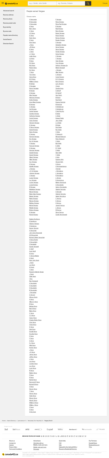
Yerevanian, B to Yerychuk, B (35, 420)
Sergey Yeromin (33, 228)
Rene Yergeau (60, 31)
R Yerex (31, 61)
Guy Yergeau (33, 162)
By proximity (7, 27)
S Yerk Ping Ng (60, 111)
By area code (7, 31)
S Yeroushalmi (33, 242)
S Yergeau (58, 42)
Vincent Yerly (59, 162)
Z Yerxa (31, 407)
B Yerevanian (33, 22)
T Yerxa (31, 391)
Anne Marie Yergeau (35, 102)
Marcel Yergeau (33, 192)
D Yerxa (31, 327)
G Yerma (58, 164)
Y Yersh (31, 269)
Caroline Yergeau (34, 113)
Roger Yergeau (60, 35)
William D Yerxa (33, 403)
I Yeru (30, 279)
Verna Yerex (32, 77)
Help (60, 445)
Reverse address (8, 15)
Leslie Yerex (32, 56)
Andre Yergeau (33, 100)
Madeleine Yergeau (34, 189)
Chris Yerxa (32, 322)
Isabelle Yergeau (34, 166)
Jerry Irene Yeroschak (35, 233)
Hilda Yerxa (32, 345)
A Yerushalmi (33, 283)
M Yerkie (58, 125)
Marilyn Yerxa (33, 373)
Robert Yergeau (60, 33)
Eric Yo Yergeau (33, 141)
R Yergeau (58, 26)
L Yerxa (31, 359)
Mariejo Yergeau (33, 196)
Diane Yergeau (33, 132)
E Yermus (58, 201)
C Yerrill (31, 249)
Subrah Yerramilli (34, 246)
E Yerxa (31, 336)
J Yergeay (58, 70)
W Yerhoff (58, 93)
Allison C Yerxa (33, 302)
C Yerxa (31, 313)
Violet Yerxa (32, 396)
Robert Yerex (33, 68)
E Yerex (31, 40)
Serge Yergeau (60, 47)
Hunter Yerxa (33, 347)
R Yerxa (31, 377)
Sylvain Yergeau (60, 51)
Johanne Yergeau (34, 173)
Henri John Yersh (34, 260)
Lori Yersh (32, 265)
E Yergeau (32, 134)
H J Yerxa (32, 343)
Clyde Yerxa (32, 324)
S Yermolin (59, 192)
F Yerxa (31, 338)
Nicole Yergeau (33, 214)
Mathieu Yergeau (34, 203)
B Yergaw (32, 90)
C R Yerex (32, 33)
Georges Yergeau (34, 150)
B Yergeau (32, 104)
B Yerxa (31, 304)
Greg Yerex (32, 42)
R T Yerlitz (58, 148)
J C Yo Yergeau (33, 171)
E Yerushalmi (33, 286)
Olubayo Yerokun (34, 223)
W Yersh (31, 267)
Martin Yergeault (60, 68)
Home (3, 420)
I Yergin (58, 86)
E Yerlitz (58, 146)
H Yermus (58, 203)
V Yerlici (58, 141)
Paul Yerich (59, 100)
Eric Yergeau (32, 139)
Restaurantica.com (94, 445)
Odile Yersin (32, 276)
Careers (11, 445)
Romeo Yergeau (60, 38)
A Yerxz (31, 409)
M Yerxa (31, 370)
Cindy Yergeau (33, 120)
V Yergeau (58, 56)
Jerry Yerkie (59, 120)
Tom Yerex (32, 74)
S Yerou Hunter (33, 240)
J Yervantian (32, 292)
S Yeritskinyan (59, 109)
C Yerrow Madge (34, 256)
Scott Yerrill (32, 251)
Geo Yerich (59, 95)
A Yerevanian (33, 19)
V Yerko (58, 132)
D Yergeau (32, 125)
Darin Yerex (32, 38)
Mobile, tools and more (39, 447)
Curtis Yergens (60, 77)
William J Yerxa (33, 405)
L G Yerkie (58, 123)
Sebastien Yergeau (61, 45)
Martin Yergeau (33, 198)
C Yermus (58, 198)
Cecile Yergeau (33, 118)
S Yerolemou (33, 226)
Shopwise (36, 449)
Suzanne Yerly (60, 159)
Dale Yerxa (32, 329)
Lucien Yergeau (33, 182)
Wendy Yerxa (33, 400)
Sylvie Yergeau (60, 54)
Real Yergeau (59, 28)
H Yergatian (32, 86)
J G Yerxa (32, 352)
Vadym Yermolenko (61, 187)
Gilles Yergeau (33, 159)
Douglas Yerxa (33, 334)
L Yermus (58, 208)
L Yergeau (32, 175)
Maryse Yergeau (34, 201)
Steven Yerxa (33, 389)
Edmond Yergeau (34, 136)
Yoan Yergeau (59, 61)
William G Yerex (33, 81)
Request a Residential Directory (68, 449)
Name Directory (11, 420)
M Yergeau (32, 187)
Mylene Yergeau (34, 210)
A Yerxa (31, 299)
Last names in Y (22, 420)
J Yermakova (59, 171)
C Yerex (31, 31)
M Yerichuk (59, 104)
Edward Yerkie (60, 118)
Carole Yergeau (33, 111)
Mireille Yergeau (33, 208)
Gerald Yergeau (33, 153)
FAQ (60, 443)
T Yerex (31, 72)
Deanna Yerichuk (60, 102)
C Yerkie (58, 116)
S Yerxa (31, 386)
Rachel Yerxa (33, 380)
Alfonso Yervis (33, 297)
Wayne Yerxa (33, 398)
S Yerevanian (33, 24)
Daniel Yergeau (33, 130)
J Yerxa (31, 350)
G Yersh (31, 258)
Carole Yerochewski (61, 214)
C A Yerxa (32, 315)
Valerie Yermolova (61, 196)
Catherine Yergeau (34, 116)
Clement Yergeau (34, 123)
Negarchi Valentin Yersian (36, 272)
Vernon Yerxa (33, 393)
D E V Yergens (60, 79)
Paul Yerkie (59, 127)
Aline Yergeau (33, 95)
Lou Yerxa (32, 366)
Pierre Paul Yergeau (61, 24)
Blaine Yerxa (32, 311)
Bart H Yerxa (32, 308)
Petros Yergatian (34, 88)
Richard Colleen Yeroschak (36, 237)
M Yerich (58, 97)
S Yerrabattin (32, 244)
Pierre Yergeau (60, 22)
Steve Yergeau (60, 49)
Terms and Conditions (15, 449)
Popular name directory (10, 35)
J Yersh (31, 263)
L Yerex (31, 51)
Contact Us (12, 443)
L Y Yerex (32, 54)
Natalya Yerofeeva (34, 219)
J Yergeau (32, 169)
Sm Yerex (32, 70)
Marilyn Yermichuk (61, 182)
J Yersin (31, 274)
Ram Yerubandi (33, 281)
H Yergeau (32, 164)
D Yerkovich (59, 134)
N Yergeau (32, 212)
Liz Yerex (31, 58)
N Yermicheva (60, 180)
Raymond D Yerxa (34, 382)
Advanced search (8, 10)
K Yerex (31, 49)
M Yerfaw (32, 84)
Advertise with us (38, 443)
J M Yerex (32, 47)
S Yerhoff (58, 90)
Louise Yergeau (33, 178)
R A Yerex (32, 63)
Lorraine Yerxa (33, 363)
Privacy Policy (13, 447)
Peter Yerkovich (60, 139)
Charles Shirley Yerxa (35, 320)
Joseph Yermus (60, 205)
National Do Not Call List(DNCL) (68, 447)
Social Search (7, 39)
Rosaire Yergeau (60, 40)
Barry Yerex (32, 28)
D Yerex (31, 35)
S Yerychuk (32, 412)
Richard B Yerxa (33, 384)
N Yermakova (59, 175)
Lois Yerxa (32, 361)
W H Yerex (32, 79)
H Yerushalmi (33, 288)
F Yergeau (32, 143)
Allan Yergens (59, 72)
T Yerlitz (58, 155)
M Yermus (58, 210)
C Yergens (59, 74)
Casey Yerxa (33, 318)
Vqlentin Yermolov (61, 194)
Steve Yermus (60, 212)
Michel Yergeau (33, 205)
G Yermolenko (60, 185)
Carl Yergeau (33, 109)
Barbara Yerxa (33, 306)
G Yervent (32, 295)
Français (105, 3)
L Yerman (58, 178)
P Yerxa (31, 375)
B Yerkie (58, 113)
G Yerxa (31, 341)
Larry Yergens (60, 84)
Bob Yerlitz (58, 143)
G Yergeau (32, 148)
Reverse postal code (9, 23)
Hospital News (93, 443)
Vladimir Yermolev (61, 189)
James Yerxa (33, 354)
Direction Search (8, 43)
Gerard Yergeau (33, 155)
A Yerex (31, 26)
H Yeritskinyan (60, 107)
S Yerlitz (58, 150)
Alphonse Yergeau (34, 97)
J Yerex (31, 45)
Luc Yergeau (33, 180)
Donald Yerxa (33, 331)
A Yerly (58, 157)
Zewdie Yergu (59, 88)
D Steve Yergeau (34, 127)
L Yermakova (59, 173)
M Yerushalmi (33, 290)
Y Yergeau (58, 58)
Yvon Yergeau (60, 63)
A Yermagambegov (61, 166)
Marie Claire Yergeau (35, 194)
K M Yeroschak (33, 235)
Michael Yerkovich (61, 136)
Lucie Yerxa (32, 368)
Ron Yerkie (59, 130)
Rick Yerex (32, 65)
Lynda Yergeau (33, 185)
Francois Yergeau (34, 146)
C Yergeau (32, 107)
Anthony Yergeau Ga (61, 65)
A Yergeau (32, 93)
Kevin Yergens (60, 81)
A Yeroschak (32, 230)
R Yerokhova (32, 221)
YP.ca (90, 447)
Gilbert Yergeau (33, 157)
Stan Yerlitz (59, 153)
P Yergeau (58, 19)
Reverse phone (7, 19)
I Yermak (58, 169)
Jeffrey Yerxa (33, 357)
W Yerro (31, 253)
